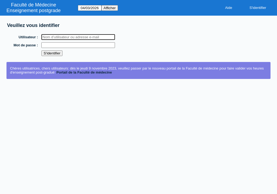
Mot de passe (25, 45)
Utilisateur (27, 37)
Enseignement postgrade (33, 10)
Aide (228, 8)
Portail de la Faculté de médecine (84, 72)
